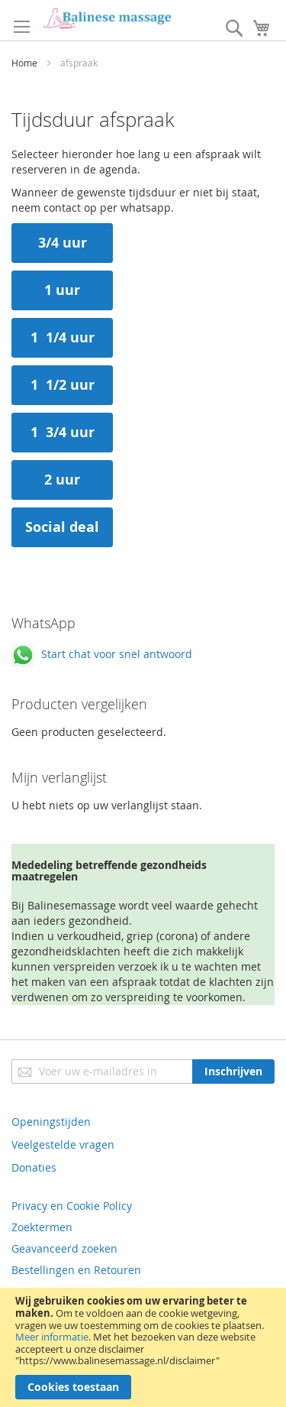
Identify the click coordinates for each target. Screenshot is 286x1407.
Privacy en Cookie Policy (71, 1205)
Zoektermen (41, 1227)
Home (25, 63)
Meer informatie (51, 1337)
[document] (143, 1347)
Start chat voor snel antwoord (101, 654)
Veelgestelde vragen (62, 1144)
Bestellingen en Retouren (76, 1270)
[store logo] (107, 18)
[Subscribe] (233, 1071)
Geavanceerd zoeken (64, 1248)
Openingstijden (51, 1121)
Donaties (33, 1167)
